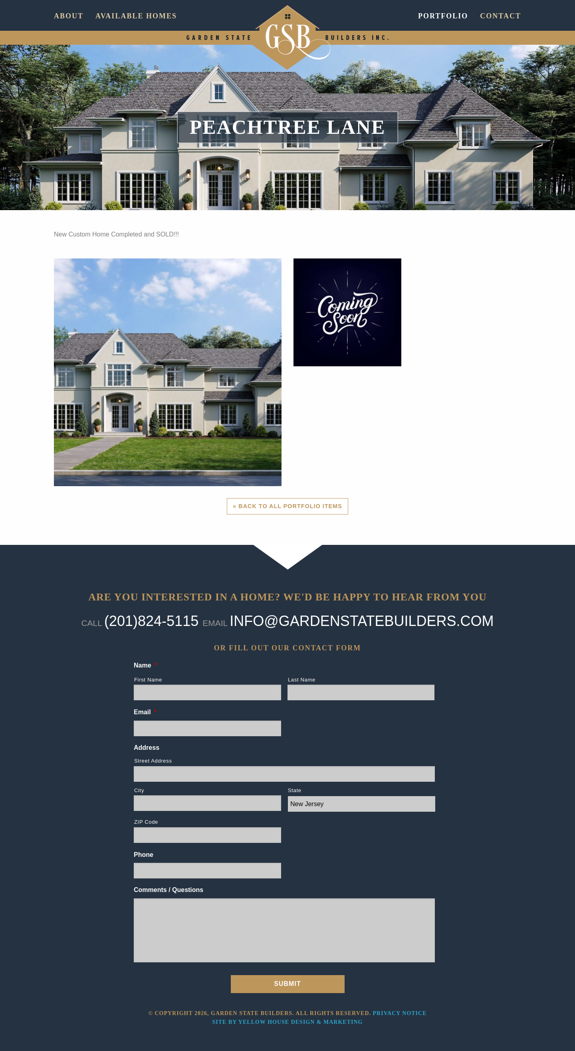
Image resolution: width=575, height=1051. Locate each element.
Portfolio (443, 16)
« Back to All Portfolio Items (287, 506)
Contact (500, 16)
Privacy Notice (400, 1013)
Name (145, 665)
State (294, 790)
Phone (143, 854)
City (139, 790)
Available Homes (136, 16)
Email (145, 712)
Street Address (153, 761)
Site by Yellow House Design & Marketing (287, 1022)
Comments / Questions (168, 889)
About (68, 16)
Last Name (301, 680)
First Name (148, 680)
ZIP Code (146, 822)
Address (146, 747)
